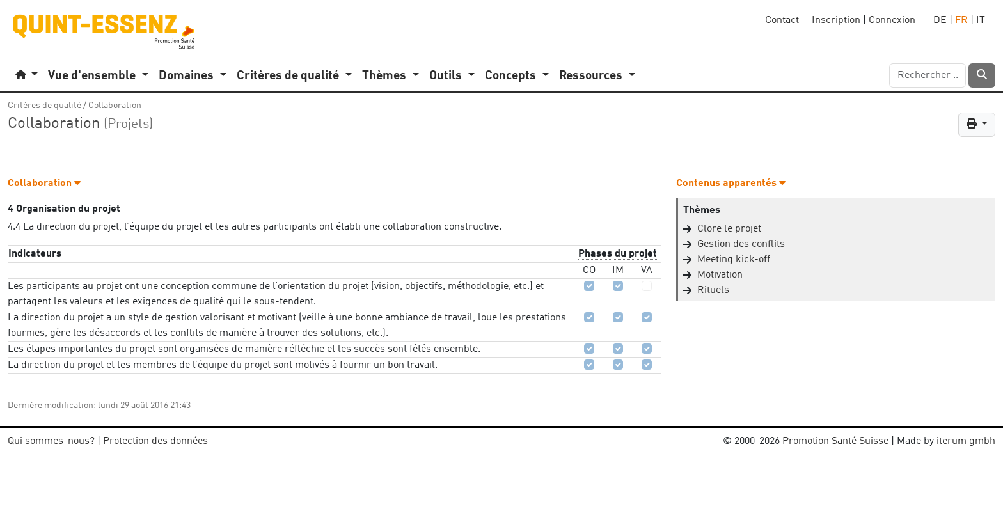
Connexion (892, 20)
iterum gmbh (965, 441)
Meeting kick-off (733, 260)
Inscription (836, 20)
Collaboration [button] (44, 183)
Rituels (713, 290)
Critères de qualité (44, 105)
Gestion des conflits (741, 244)
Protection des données (155, 441)
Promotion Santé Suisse (835, 441)
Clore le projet (729, 229)
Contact (782, 20)
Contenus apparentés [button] (731, 183)
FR (961, 20)
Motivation (720, 275)
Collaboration (114, 105)
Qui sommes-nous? (51, 441)
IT (980, 20)
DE (940, 20)
